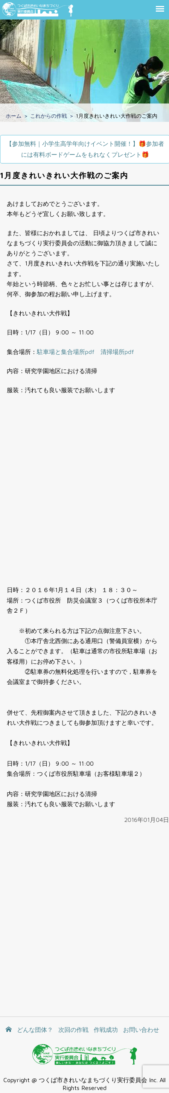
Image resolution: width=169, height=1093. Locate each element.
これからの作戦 (48, 115)
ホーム (13, 115)
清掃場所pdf (117, 351)
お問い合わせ (141, 1029)
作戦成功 (106, 1029)
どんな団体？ (35, 1029)
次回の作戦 (73, 1029)
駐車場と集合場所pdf (65, 351)
